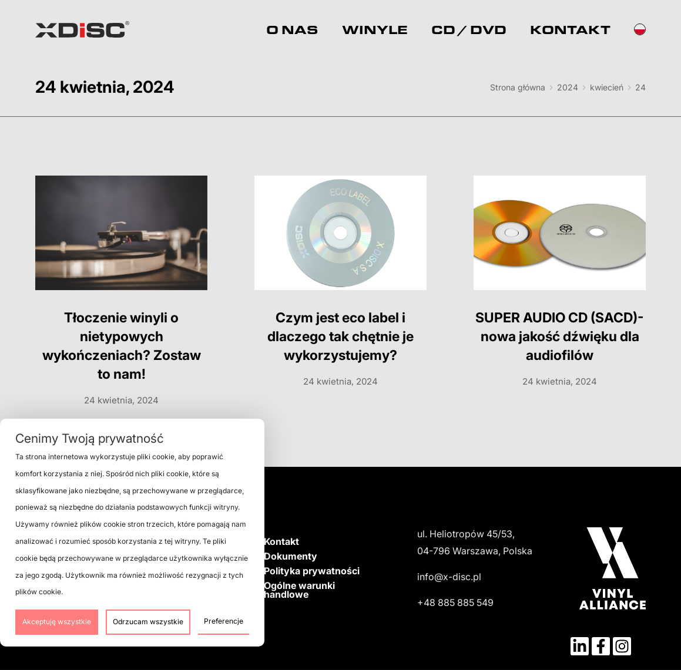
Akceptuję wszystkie (56, 621)
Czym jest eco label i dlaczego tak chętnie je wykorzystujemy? (340, 336)
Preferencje (223, 621)
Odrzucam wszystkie (148, 621)
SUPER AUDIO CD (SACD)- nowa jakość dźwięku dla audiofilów (559, 336)
